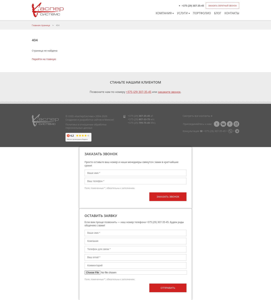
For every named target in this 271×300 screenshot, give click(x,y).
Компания (165, 13)
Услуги (183, 13)
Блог (217, 13)
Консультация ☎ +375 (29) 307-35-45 (204, 131)
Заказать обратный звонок (222, 5)
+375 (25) (139, 122)
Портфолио (202, 13)
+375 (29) (139, 115)
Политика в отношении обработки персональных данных (86, 126)
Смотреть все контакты (197, 115)
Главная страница (41, 25)
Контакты (232, 13)
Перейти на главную (44, 59)
